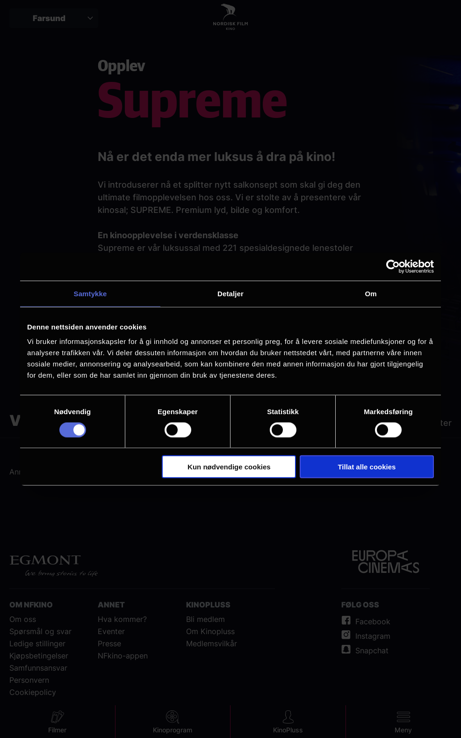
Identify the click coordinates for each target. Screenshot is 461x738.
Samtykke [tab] (90, 293)
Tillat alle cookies (367, 467)
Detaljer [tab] (230, 293)
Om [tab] (370, 293)
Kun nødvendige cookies (229, 467)
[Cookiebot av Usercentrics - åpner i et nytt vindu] (393, 266)
